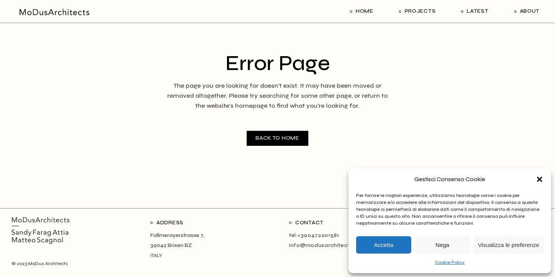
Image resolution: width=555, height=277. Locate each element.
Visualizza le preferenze (508, 245)
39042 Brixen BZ (171, 245)
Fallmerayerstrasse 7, (177, 235)
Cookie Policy (450, 262)
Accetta (383, 245)
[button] (539, 179)
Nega (442, 245)
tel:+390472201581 (314, 235)
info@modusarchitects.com (328, 245)
